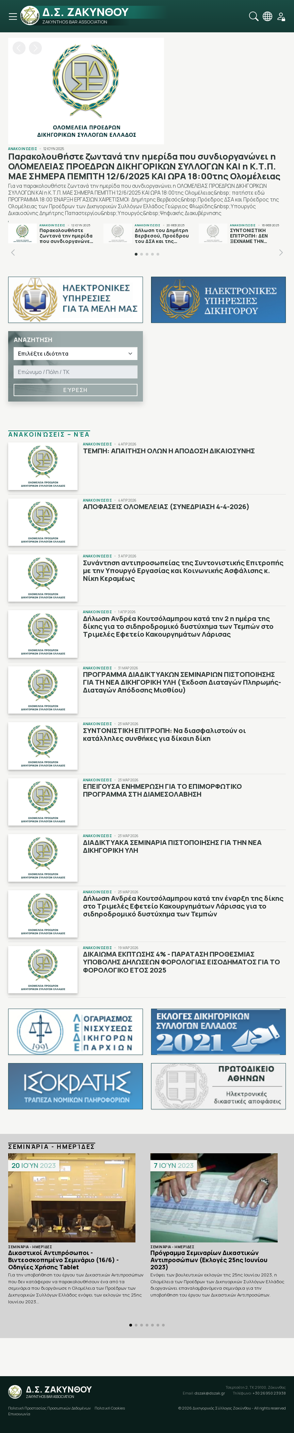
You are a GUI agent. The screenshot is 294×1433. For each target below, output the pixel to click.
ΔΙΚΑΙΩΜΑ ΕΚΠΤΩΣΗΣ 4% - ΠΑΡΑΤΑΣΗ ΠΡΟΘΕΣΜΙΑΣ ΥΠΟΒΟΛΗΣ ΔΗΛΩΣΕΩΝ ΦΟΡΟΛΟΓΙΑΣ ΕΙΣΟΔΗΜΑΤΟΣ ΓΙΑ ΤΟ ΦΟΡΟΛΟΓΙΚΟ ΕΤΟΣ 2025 (181, 961)
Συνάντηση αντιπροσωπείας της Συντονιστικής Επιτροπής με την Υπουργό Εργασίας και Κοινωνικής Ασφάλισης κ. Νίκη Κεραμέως (183, 570)
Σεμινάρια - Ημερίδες (30, 1247)
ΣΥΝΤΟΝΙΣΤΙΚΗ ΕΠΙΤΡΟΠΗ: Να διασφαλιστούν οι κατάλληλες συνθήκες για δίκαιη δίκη (164, 734)
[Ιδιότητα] (75, 353)
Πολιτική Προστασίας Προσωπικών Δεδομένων (49, 1408)
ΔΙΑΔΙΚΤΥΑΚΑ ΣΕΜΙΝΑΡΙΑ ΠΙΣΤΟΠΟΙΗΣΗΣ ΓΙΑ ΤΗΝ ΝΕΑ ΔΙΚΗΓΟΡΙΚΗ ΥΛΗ (172, 846)
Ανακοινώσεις (22, 148)
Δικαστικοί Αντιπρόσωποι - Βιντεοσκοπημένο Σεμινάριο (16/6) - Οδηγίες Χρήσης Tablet (63, 1259)
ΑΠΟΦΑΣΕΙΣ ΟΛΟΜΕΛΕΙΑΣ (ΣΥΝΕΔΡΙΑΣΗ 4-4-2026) (166, 506)
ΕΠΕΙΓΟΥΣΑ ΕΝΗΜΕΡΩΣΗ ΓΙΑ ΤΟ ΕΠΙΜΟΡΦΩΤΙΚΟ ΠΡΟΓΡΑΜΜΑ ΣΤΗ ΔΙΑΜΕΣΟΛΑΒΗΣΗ (162, 790)
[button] (35, 48)
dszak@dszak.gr (204, 1393)
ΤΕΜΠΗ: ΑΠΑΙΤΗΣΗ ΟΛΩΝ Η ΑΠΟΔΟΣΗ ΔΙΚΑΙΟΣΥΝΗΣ (169, 450)
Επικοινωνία (19, 1413)
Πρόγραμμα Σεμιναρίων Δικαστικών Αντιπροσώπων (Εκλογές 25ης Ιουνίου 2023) (208, 1259)
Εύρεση (75, 390)
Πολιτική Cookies (110, 1408)
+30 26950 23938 (259, 1393)
